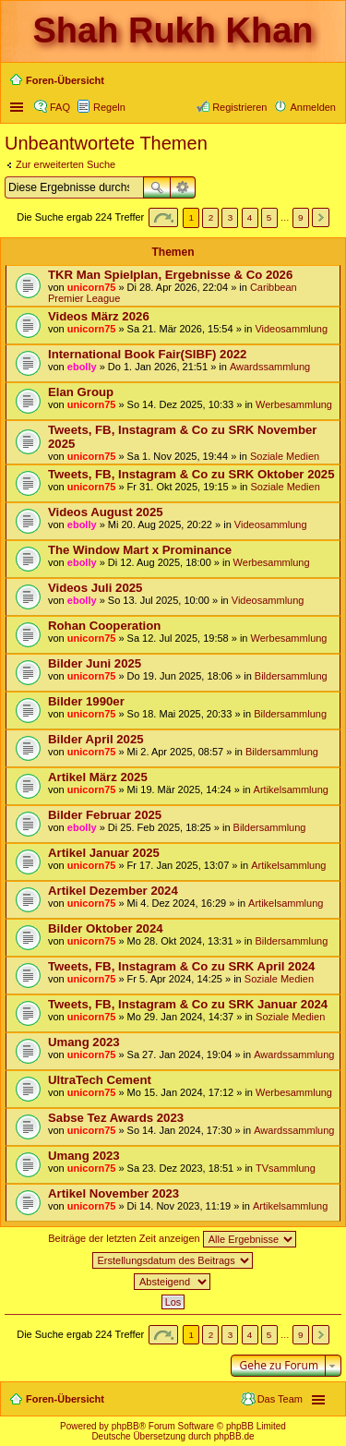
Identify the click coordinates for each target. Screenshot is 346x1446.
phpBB (125, 1426)
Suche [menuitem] (330, 82)
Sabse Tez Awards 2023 (116, 1118)
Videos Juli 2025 (95, 588)
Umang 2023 (84, 1042)
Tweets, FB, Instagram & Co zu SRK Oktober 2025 (191, 474)
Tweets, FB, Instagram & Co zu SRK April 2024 (181, 966)
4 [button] (250, 217)
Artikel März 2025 (98, 777)
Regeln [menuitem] (109, 107)
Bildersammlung (291, 675)
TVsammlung (286, 1168)
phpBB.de (234, 1436)
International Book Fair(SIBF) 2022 (147, 354)
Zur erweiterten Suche (65, 164)
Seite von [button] (163, 217)
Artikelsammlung (291, 789)
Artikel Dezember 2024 (113, 891)
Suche (157, 187)
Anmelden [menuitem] (313, 107)
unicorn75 (91, 287)
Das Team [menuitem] (280, 1398)
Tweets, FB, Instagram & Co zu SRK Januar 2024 (188, 1004)
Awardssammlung (270, 366)
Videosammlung (291, 328)
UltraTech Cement (99, 1080)
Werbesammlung (294, 404)
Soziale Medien (284, 456)
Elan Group (80, 392)
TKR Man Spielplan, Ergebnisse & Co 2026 (170, 275)
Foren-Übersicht (65, 1398)
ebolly (82, 366)
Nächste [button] (320, 217)
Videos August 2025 (105, 512)
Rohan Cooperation (104, 626)
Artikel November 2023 (113, 1193)
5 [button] (269, 217)
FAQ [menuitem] (60, 107)
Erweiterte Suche (183, 187)
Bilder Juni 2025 (94, 663)
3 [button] (230, 217)
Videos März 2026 (98, 316)
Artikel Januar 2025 (104, 853)
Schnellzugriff (18, 107)
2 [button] (211, 217)
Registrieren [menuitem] (239, 107)
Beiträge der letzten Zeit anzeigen (172, 1239)
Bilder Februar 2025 (104, 815)
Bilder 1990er (86, 701)
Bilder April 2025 (96, 739)
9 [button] (301, 217)
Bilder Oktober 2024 (105, 928)
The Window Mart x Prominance (140, 550)
